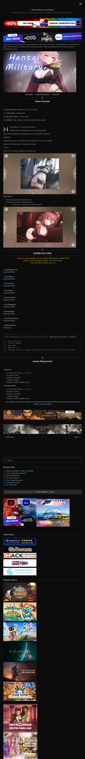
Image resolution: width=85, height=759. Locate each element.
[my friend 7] (19, 571)
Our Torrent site (11, 485)
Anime (35, 12)
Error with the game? (13, 482)
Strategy (69, 12)
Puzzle (61, 12)
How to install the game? (14, 480)
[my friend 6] (19, 563)
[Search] (42, 460)
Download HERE (9, 272)
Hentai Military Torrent (66, 402)
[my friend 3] (19, 555)
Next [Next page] (77, 437)
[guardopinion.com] (19, 541)
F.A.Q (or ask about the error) (16, 473)
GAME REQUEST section (45, 492)
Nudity (55, 12)
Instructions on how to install (62, 337)
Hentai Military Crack (12, 402)
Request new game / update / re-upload (19, 471)
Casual (41, 12)
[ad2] (18, 718)
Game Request (57, 260)
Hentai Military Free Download (30, 402)
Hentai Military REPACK (50, 402)
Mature (48, 12)
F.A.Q (53, 263)
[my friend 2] (19, 549)
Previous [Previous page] (9, 437)
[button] (80, 4)
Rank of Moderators (13, 475)
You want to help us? (13, 478)
